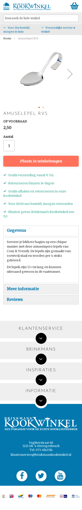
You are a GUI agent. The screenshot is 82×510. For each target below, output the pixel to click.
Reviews (15, 299)
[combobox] (41, 18)
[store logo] (32, 6)
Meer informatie (23, 288)
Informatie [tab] (41, 391)
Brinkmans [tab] (41, 349)
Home (7, 38)
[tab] (41, 231)
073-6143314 (44, 450)
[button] (70, 74)
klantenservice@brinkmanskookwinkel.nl (41, 455)
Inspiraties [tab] (41, 370)
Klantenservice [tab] (41, 329)
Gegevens (16, 230)
